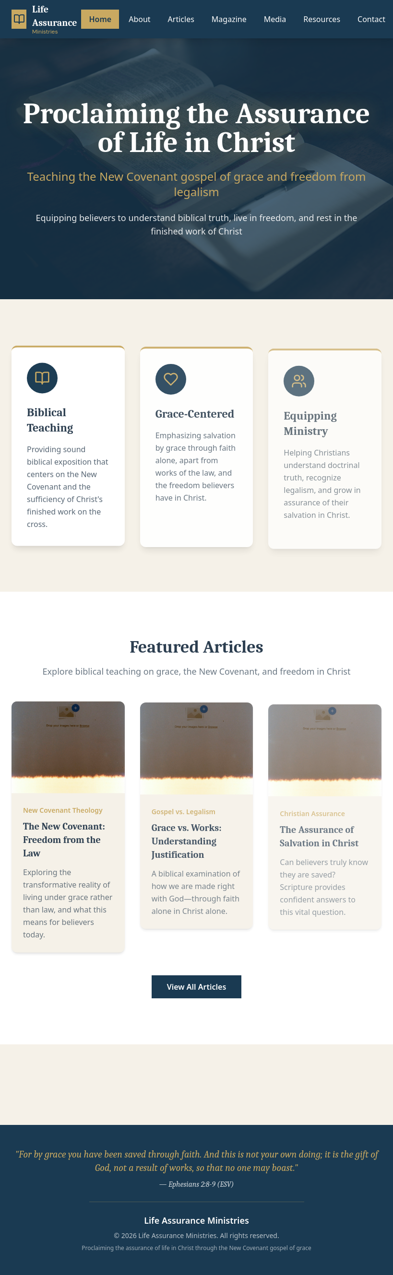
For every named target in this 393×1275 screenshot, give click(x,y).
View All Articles (196, 987)
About (139, 19)
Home (100, 19)
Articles (181, 19)
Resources (321, 19)
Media (275, 19)
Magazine (229, 19)
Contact (371, 19)
